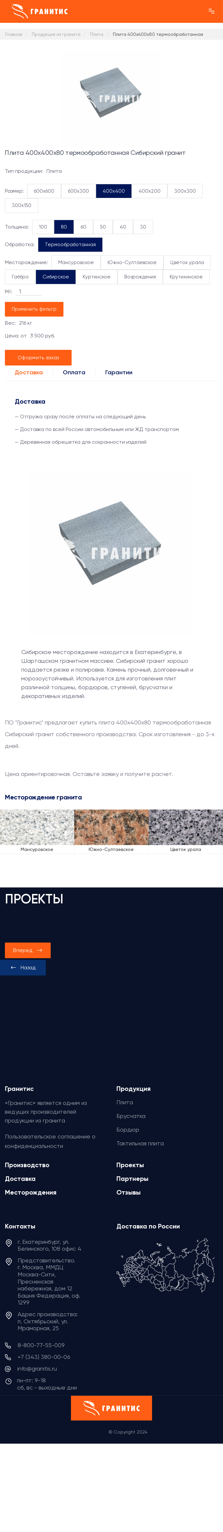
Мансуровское (76, 262)
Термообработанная (70, 244)
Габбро (20, 277)
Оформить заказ (38, 357)
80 (64, 227)
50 (103, 227)
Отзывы (128, 1192)
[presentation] (23, 967)
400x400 (114, 191)
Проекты (130, 1165)
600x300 (78, 191)
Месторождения (31, 1192)
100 (43, 227)
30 (143, 227)
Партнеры (132, 1178)
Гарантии (118, 372)
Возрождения (140, 277)
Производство (27, 1165)
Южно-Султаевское (132, 262)
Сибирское (56, 277)
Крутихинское (186, 277)
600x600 (44, 191)
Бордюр (127, 1129)
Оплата (74, 372)
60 (83, 227)
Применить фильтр (34, 309)
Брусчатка (131, 1115)
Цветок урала (187, 262)
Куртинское (97, 277)
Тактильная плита (140, 1143)
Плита (124, 1102)
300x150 (21, 205)
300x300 (185, 191)
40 (123, 227)
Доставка (29, 372)
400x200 (150, 191)
